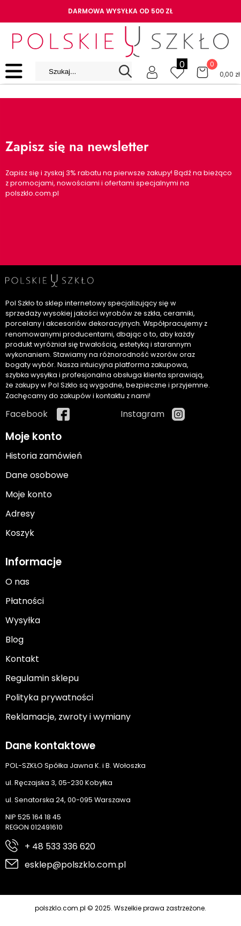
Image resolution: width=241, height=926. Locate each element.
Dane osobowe (37, 475)
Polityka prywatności (49, 697)
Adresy (20, 513)
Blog (14, 639)
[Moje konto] (152, 71)
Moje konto (28, 494)
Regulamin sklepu (42, 678)
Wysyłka (22, 620)
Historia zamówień (43, 456)
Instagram (142, 414)
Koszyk (19, 533)
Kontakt (22, 659)
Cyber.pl (218, 919)
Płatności (24, 601)
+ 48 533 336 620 (60, 846)
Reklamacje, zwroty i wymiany (68, 717)
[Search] (125, 71)
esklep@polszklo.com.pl (75, 864)
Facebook (26, 414)
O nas (17, 582)
